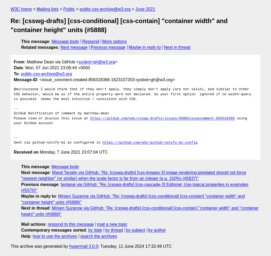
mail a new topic (112, 224)
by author (157, 230)
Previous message (108, 47)
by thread (114, 230)
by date (95, 230)
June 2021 (145, 9)
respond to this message (71, 224)
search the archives (98, 236)
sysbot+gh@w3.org (97, 62)
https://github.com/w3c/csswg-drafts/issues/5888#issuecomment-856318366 (162, 118)
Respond (90, 41)
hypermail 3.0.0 (83, 246)
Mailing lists (47, 9)
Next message (74, 47)
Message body (65, 41)
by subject (135, 230)
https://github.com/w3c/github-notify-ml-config (149, 142)
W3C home (21, 9)
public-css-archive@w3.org (105, 9)
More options (114, 41)
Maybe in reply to (145, 47)
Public (69, 9)
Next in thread (177, 47)
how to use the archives (55, 236)
